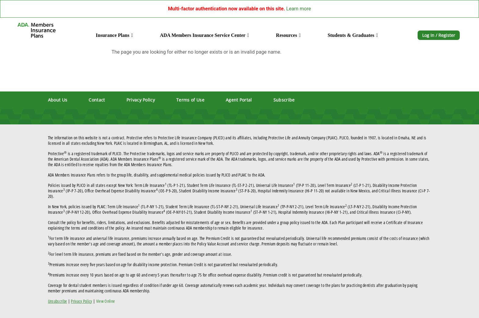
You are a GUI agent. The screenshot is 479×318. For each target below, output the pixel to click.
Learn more (298, 9)
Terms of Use (190, 100)
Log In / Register (438, 35)
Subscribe (284, 100)
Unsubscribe (57, 301)
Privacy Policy (140, 100)
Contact (97, 100)
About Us (58, 100)
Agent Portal (239, 100)
